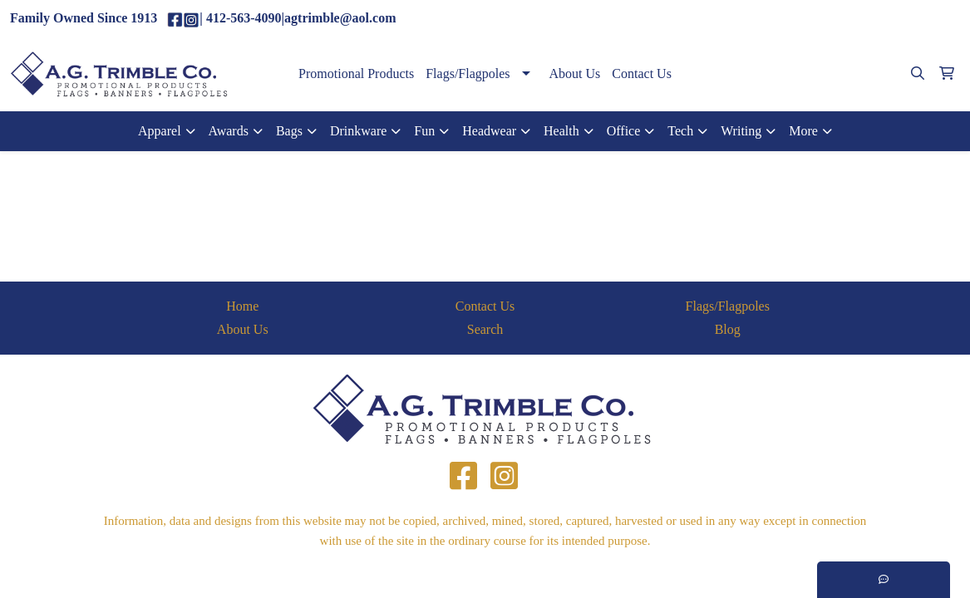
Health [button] (561, 131)
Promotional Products (356, 73)
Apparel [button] (159, 131)
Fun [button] (424, 131)
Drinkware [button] (358, 131)
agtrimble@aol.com (899, 19)
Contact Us (642, 73)
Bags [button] (289, 131)
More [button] (803, 131)
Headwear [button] (489, 131)
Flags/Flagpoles (468, 73)
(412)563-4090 (795, 19)
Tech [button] (680, 131)
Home (242, 306)
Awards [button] (229, 131)
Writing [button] (741, 131)
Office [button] (624, 131)
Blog (728, 329)
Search (485, 329)
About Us (575, 73)
